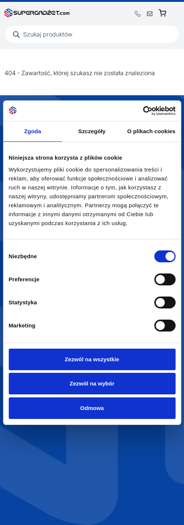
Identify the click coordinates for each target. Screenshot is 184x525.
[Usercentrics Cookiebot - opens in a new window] (142, 111)
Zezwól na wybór (91, 383)
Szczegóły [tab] (92, 131)
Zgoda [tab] (32, 131)
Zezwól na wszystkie (92, 359)
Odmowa (92, 408)
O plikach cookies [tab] (151, 131)
